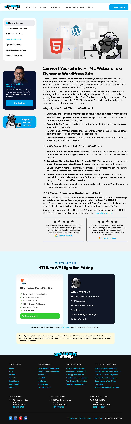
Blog (11, 371)
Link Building (42, 381)
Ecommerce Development (76, 371)
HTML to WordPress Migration (106, 375)
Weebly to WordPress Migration (107, 387)
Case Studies (14, 381)
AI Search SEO (43, 384)
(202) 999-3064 (99, 407)
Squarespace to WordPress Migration (105, 382)
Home (11, 368)
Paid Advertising (44, 387)
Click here (65, 327)
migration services (104, 213)
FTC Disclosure (72, 418)
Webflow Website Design (75, 384)
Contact (12, 387)
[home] (12, 7)
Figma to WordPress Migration (106, 378)
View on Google (65, 236)
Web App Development (75, 375)
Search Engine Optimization (48, 368)
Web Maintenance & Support (77, 378)
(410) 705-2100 (58, 407)
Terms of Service (85, 418)
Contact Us (19, 103)
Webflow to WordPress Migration (107, 371)
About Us (12, 375)
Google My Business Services (48, 371)
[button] (31, 7)
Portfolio (12, 378)
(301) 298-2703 (18, 407)
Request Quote (119, 7)
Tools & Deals (14, 384)
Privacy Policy (97, 418)
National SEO (43, 375)
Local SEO (41, 378)
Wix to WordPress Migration (106, 368)
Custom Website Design (75, 368)
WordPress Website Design (76, 381)
